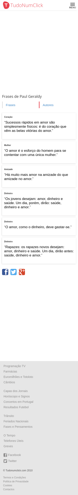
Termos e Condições (14, 477)
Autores (48, 105)
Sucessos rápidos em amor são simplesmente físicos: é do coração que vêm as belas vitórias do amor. (35, 126)
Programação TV (15, 366)
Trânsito (9, 416)
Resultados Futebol (16, 407)
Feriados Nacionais (16, 421)
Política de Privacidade (15, 481)
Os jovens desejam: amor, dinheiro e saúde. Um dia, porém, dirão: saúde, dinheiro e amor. (33, 203)
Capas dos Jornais (16, 391)
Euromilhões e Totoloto (18, 377)
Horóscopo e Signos (17, 396)
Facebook (12, 455)
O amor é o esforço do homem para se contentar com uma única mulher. (35, 153)
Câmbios (9, 382)
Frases (10, 105)
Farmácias (10, 371)
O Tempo (9, 435)
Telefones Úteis (14, 440)
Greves (8, 446)
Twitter (10, 461)
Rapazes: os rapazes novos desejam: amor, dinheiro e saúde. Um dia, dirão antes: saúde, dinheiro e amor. (39, 251)
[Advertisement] (39, 51)
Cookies (7, 485)
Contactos (8, 489)
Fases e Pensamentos (18, 426)
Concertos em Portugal (18, 401)
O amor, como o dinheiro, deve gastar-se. (38, 227)
